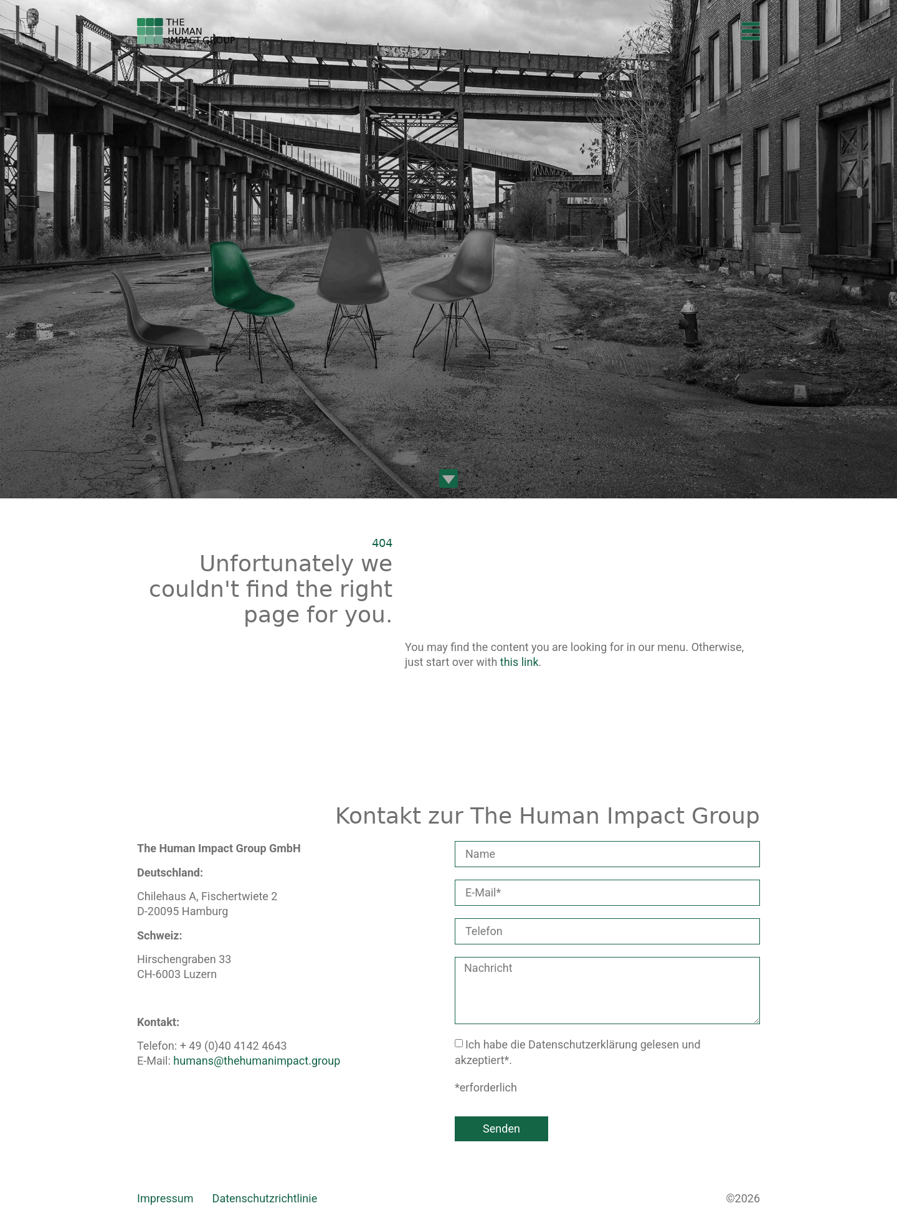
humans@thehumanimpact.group (256, 1060)
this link (519, 661)
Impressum (165, 1198)
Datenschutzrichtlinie (265, 1198)
